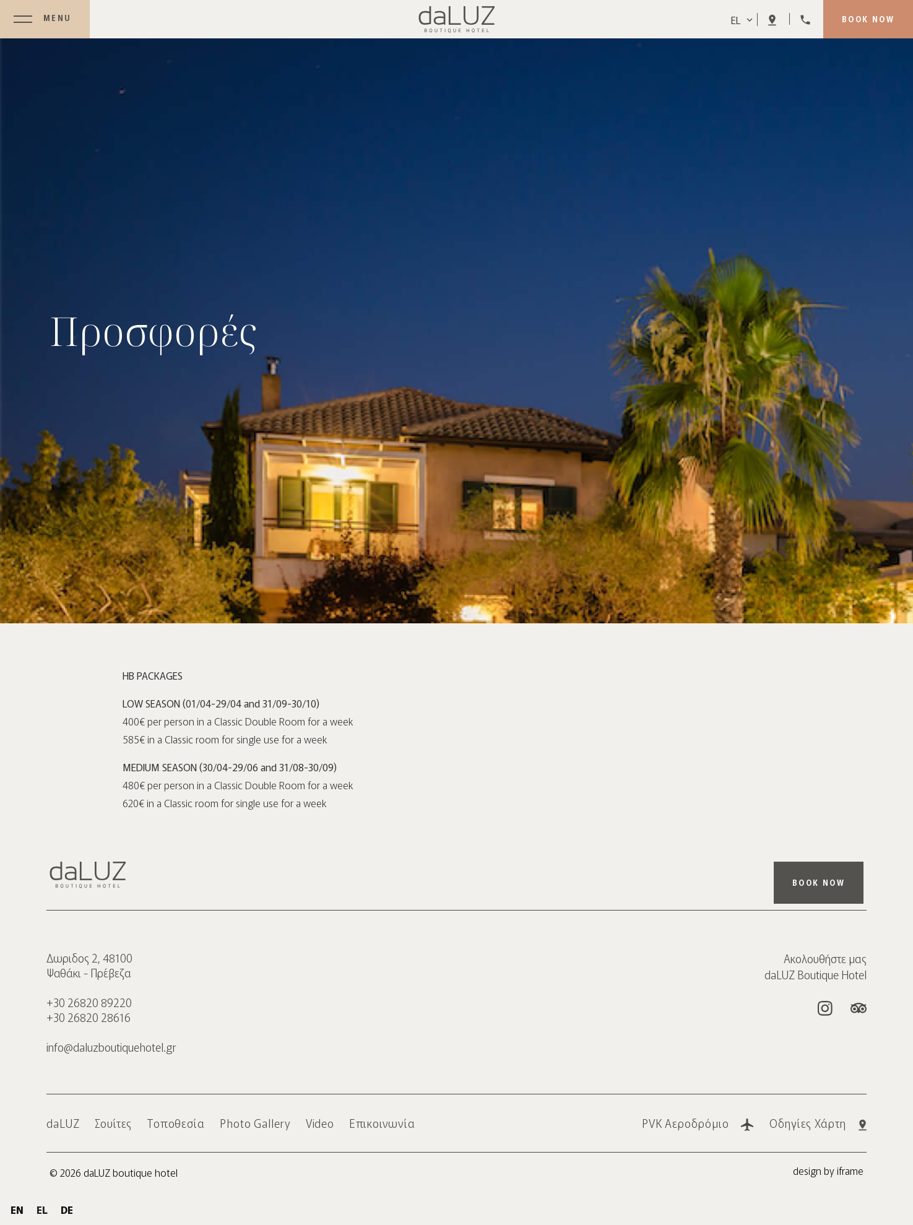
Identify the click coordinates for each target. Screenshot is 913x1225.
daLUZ (63, 1123)
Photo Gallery (255, 1123)
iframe (850, 1170)
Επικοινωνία (382, 1123)
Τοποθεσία (176, 1123)
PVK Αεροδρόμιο (698, 1123)
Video (320, 1123)
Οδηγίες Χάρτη (818, 1123)
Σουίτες (113, 1123)
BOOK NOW (868, 19)
